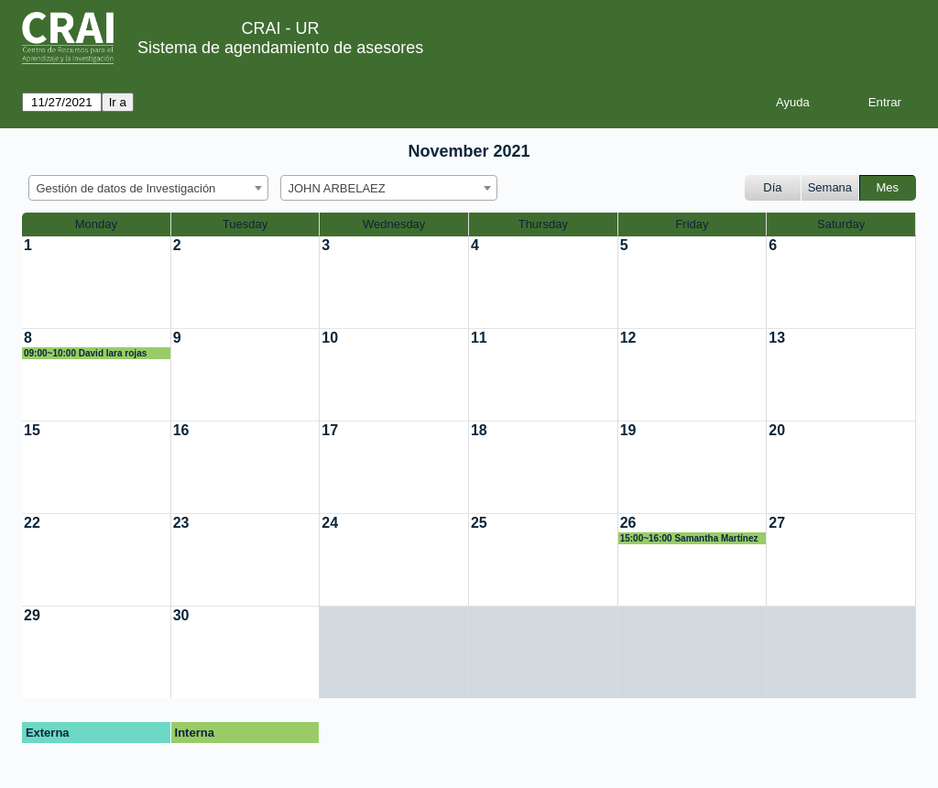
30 (181, 615)
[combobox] (148, 188)
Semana (830, 187)
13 (777, 337)
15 (32, 430)
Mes (888, 187)
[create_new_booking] (96, 282)
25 (479, 523)
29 (32, 615)
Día (772, 187)
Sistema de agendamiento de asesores (280, 47)
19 (628, 430)
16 (181, 430)
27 (777, 523)
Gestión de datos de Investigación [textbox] (126, 188)
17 (330, 430)
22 (32, 523)
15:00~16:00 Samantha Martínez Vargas (689, 538)
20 (777, 430)
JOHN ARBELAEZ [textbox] (337, 188)
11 (479, 337)
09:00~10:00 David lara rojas (85, 353)
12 (628, 337)
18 (479, 430)
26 (628, 523)
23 (181, 523)
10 (330, 337)
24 (330, 523)
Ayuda (793, 102)
